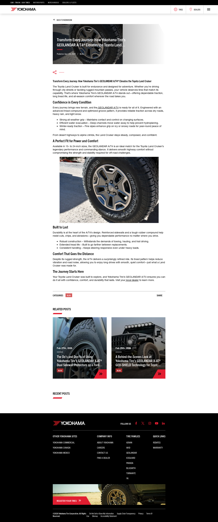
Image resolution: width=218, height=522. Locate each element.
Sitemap (95, 516)
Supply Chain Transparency (126, 513)
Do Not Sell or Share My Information (101, 513)
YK (127, 478)
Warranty (158, 447)
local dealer (132, 280)
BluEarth (131, 467)
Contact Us (102, 452)
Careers (101, 447)
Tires (178, 9)
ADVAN (129, 442)
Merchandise (53, 3)
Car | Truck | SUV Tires (20, 3)
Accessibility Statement (109, 516)
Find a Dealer (103, 457)
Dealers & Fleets (69, 3)
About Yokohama (105, 442)
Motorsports (39, 3)
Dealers (194, 9)
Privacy (140, 513)
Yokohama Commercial (64, 442)
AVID (128, 447)
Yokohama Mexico (61, 452)
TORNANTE (131, 473)
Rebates (156, 442)
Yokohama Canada (61, 447)
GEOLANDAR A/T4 (108, 107)
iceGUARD (130, 457)
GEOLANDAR (131, 452)
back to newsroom (62, 20)
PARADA (129, 462)
